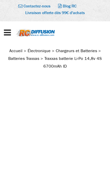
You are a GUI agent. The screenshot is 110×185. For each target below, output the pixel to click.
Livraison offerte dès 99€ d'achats (55, 12)
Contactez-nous (34, 6)
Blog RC (67, 6)
